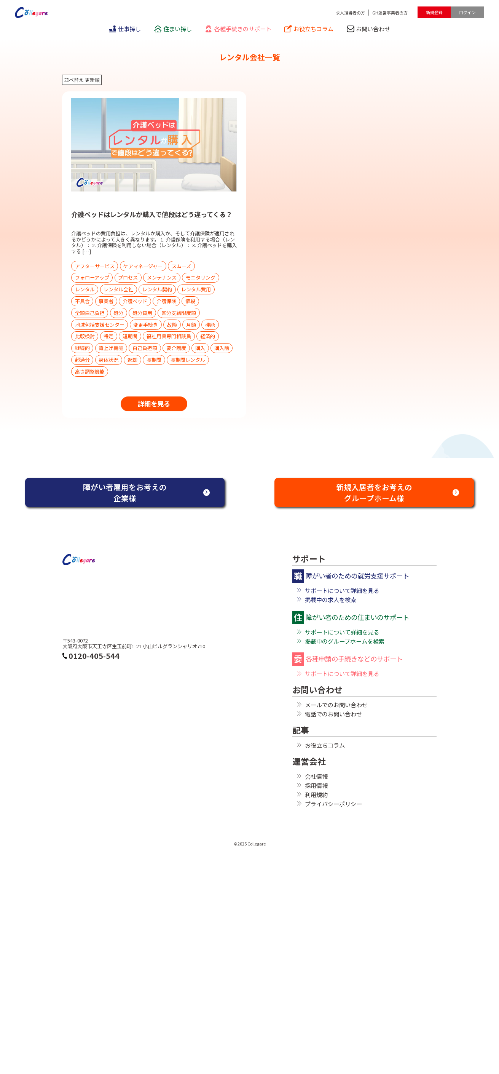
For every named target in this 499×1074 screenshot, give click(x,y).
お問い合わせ (368, 29)
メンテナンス (162, 277)
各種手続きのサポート (238, 29)
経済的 (207, 336)
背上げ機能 (111, 348)
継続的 (82, 348)
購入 (200, 348)
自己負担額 (144, 348)
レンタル (85, 289)
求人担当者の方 (350, 13)
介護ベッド (135, 301)
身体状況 (108, 359)
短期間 (130, 336)
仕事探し (125, 29)
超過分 (82, 359)
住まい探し (173, 29)
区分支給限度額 (178, 312)
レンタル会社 (118, 289)
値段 (190, 301)
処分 (118, 312)
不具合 (82, 301)
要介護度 (176, 348)
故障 (172, 324)
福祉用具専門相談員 (169, 336)
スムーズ (181, 266)
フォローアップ (92, 277)
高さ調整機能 (90, 371)
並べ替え (74, 79)
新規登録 (434, 12)
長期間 (154, 359)
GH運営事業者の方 (390, 13)
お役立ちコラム (308, 29)
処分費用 (142, 312)
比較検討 (85, 336)
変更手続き (145, 324)
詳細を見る (154, 403)
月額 (191, 324)
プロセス (128, 277)
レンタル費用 (196, 289)
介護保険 (166, 301)
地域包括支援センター (99, 324)
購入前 (221, 348)
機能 (210, 324)
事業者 (106, 301)
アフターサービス (95, 266)
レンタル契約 (157, 289)
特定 (108, 336)
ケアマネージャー (143, 266)
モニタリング (200, 277)
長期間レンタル (188, 359)
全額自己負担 (90, 312)
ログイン (467, 12)
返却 (132, 359)
